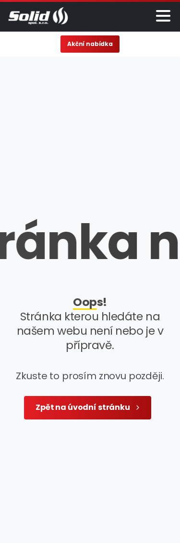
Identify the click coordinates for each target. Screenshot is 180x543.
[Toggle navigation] (163, 16)
